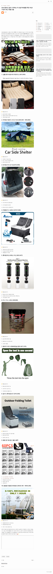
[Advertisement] (17, 23)
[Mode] (48, 1)
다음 (32, 560)
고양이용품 (39, 29)
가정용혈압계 (39, 26)
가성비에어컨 (39, 24)
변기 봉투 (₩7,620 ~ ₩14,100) (8, 478)
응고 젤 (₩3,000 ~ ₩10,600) (8, 476)
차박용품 (3, 556)
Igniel (51, 571)
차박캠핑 (7, 556)
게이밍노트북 (48, 26)
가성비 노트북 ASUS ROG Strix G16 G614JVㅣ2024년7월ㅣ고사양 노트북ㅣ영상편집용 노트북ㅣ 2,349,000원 (44, 70)
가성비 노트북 (48, 23)
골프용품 (47, 29)
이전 (2, 560)
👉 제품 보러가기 (4, 111)
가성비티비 (48, 24)
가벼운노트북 (39, 23)
